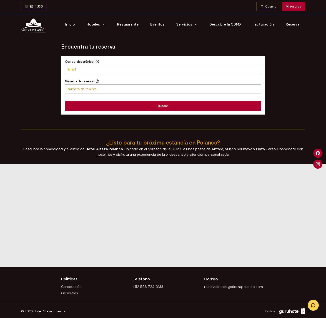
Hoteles (96, 24)
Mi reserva (293, 6)
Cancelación (71, 286)
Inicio (70, 24)
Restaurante (127, 24)
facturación (263, 24)
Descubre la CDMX (225, 24)
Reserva (292, 24)
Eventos (157, 24)
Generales (69, 293)
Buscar (163, 106)
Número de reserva (79, 81)
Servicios (187, 24)
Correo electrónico (79, 61)
